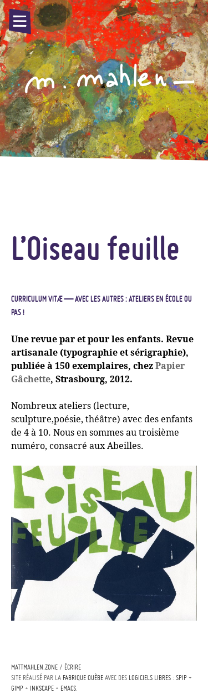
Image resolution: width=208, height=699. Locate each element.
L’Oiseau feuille (95, 248)
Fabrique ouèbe (83, 677)
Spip (181, 677)
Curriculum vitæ (37, 299)
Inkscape (42, 688)
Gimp (17, 688)
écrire (72, 667)
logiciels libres (150, 677)
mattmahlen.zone (34, 667)
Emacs (68, 688)
